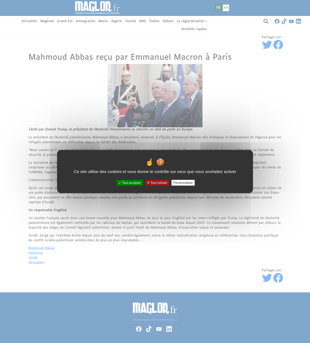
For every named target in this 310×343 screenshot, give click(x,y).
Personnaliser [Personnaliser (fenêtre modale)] (183, 182)
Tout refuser (157, 182)
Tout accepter (130, 182)
